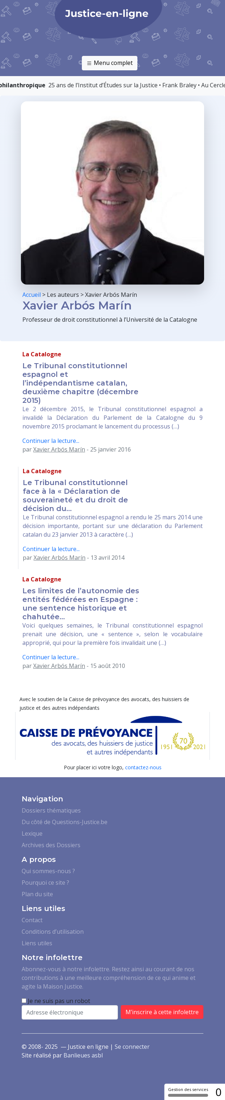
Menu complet (110, 63)
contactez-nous (143, 767)
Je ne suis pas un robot (56, 1001)
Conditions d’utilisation (53, 932)
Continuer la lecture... (50, 441)
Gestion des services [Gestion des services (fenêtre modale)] (188, 1092)
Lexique (32, 833)
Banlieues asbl (83, 1055)
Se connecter (132, 1047)
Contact (32, 920)
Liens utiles (37, 943)
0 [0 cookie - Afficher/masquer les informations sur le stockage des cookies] (218, 1091)
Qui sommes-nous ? (48, 871)
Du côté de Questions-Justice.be (64, 822)
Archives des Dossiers (51, 845)
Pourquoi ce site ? (45, 882)
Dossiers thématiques (51, 810)
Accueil (31, 295)
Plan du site (37, 894)
